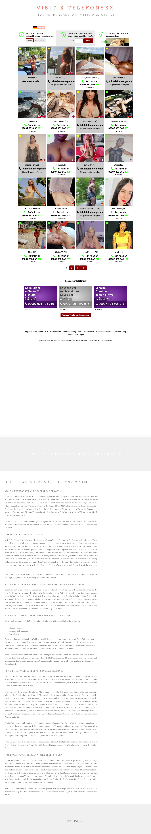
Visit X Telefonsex (75, 8)
